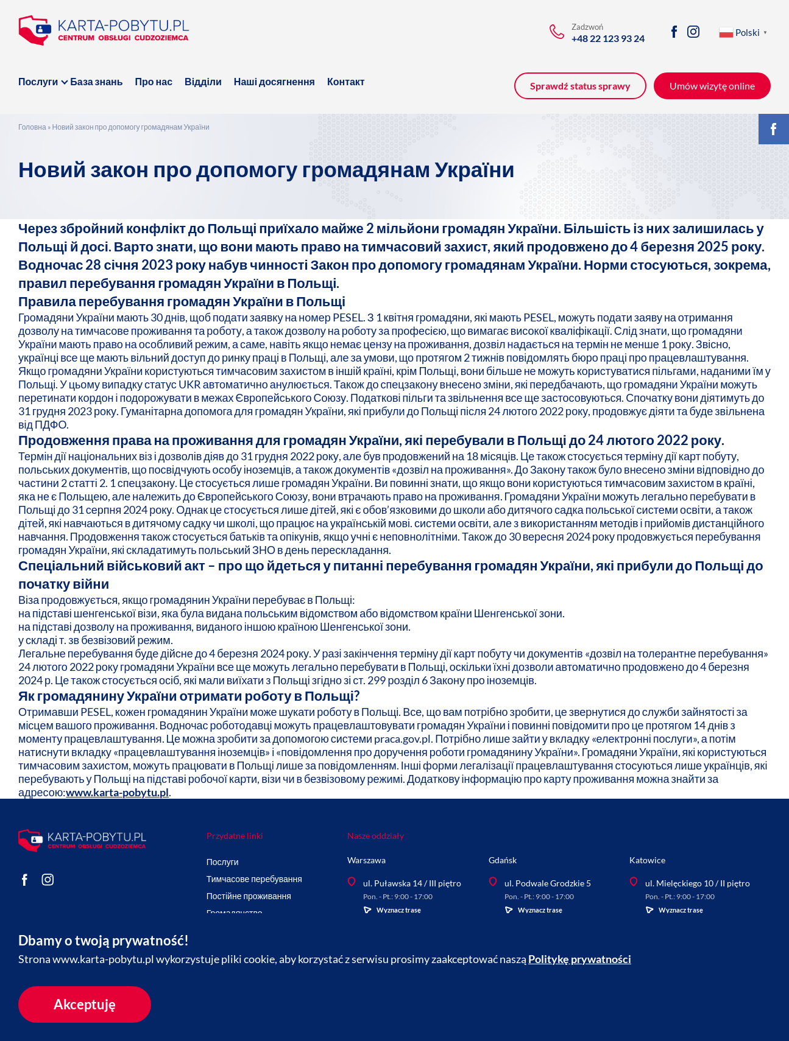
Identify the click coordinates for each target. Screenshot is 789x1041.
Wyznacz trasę (392, 910)
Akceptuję (85, 1004)
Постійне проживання (249, 896)
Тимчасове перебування (254, 879)
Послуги (38, 81)
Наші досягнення (274, 81)
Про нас (154, 81)
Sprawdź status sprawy (580, 85)
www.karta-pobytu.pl (117, 792)
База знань (96, 81)
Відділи (203, 81)
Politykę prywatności (579, 959)
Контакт (346, 81)
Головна (32, 126)
